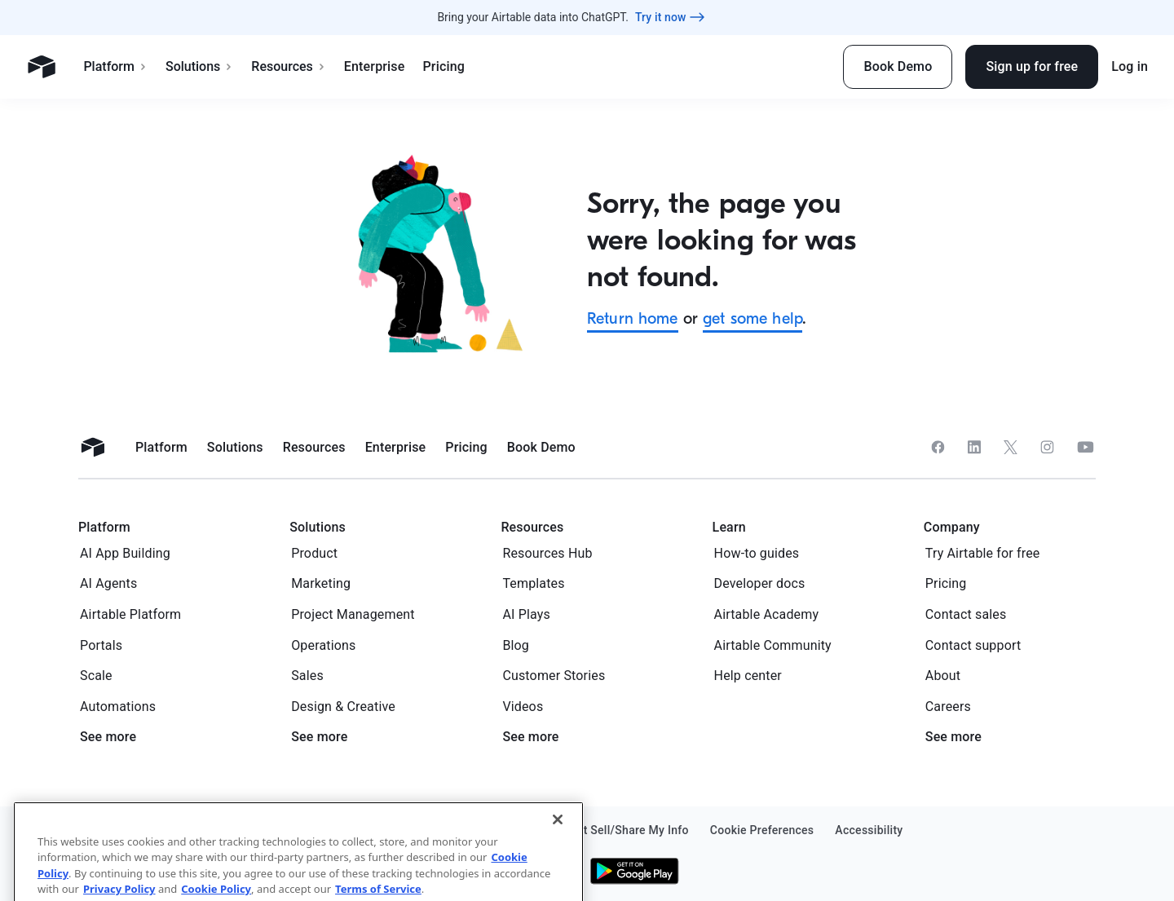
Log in (1129, 66)
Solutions (199, 66)
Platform (115, 66)
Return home (632, 318)
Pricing (443, 66)
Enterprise (374, 66)
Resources (288, 66)
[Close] (558, 856)
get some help (752, 318)
